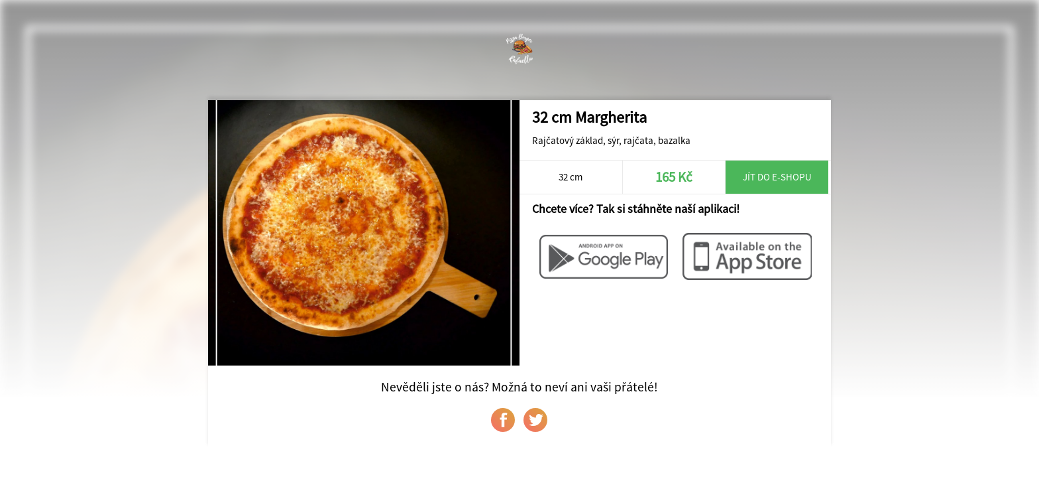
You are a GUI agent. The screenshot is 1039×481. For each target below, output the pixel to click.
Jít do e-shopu (777, 177)
